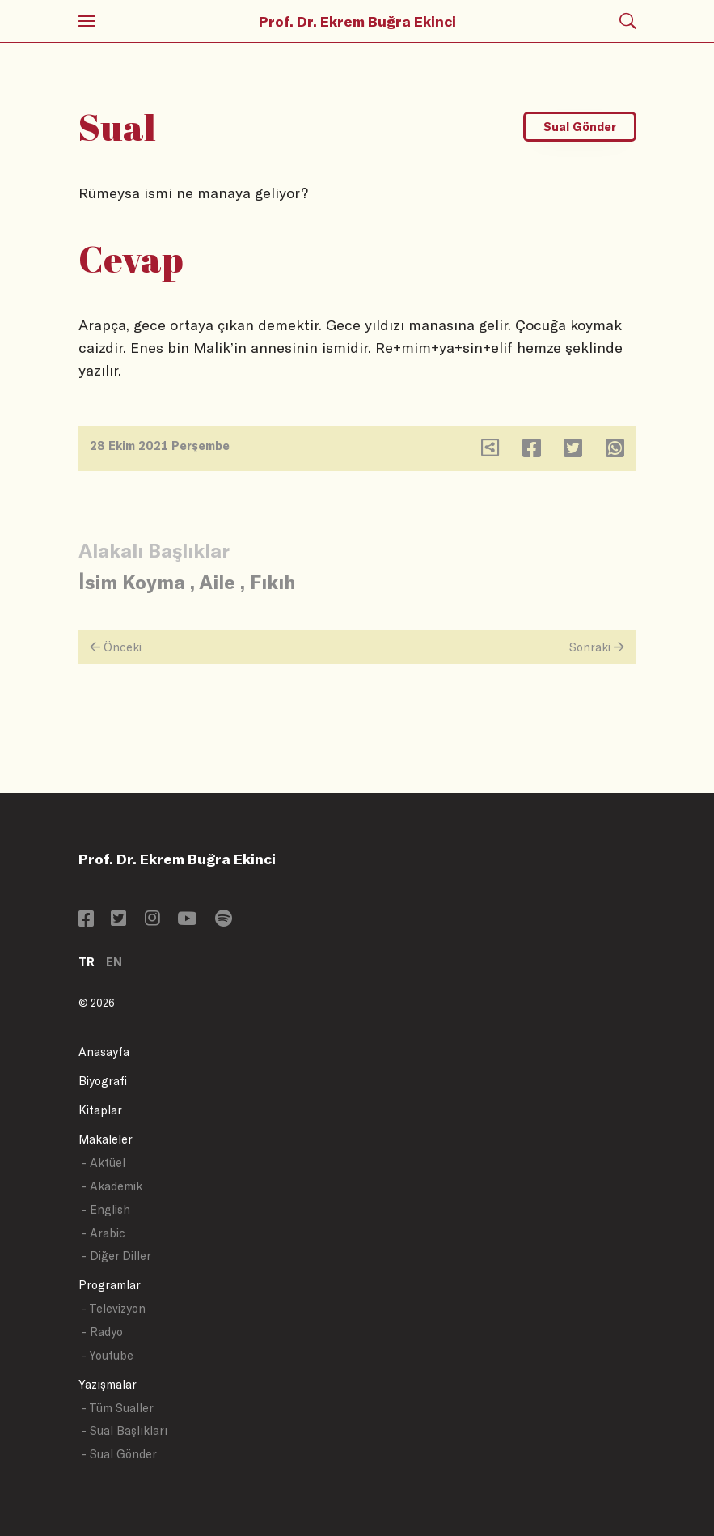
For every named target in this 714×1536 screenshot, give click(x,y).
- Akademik (112, 1186)
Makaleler (105, 1139)
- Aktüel (103, 1162)
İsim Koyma (131, 581)
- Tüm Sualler (118, 1408)
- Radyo (102, 1332)
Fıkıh (272, 581)
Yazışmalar (107, 1384)
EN (114, 962)
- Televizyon (114, 1308)
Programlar (109, 1285)
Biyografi (102, 1081)
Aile (217, 581)
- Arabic (103, 1233)
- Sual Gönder (119, 1454)
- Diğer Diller (116, 1255)
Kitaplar (100, 1110)
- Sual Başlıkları (124, 1430)
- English (106, 1209)
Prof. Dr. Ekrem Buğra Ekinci (357, 21)
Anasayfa (103, 1052)
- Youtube (107, 1355)
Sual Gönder (579, 127)
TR (86, 962)
